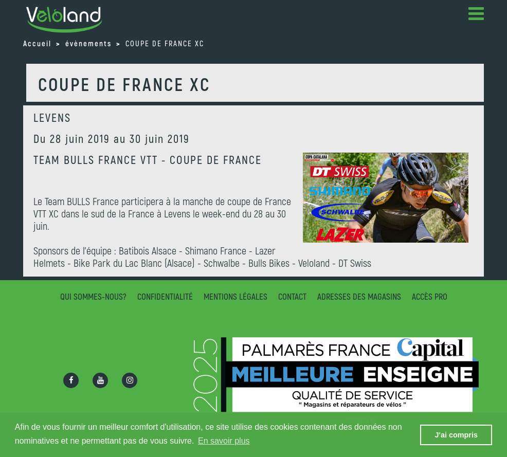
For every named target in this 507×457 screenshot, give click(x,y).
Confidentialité (165, 296)
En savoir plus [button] (224, 440)
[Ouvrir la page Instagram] (129, 380)
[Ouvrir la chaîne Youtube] (100, 380)
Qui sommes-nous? (93, 296)
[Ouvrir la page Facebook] (71, 380)
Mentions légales (235, 296)
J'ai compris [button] (455, 435)
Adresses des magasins (359, 296)
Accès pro (429, 296)
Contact (292, 296)
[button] (476, 15)
